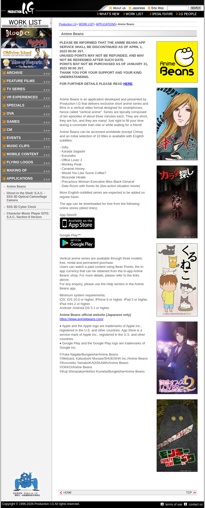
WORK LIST (86, 24)
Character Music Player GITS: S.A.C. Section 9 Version (28, 215)
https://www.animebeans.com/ (82, 319)
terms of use (171, 504)
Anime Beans (16, 186)
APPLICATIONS (106, 24)
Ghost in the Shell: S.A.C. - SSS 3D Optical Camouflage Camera (27, 196)
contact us (193, 504)
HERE (127, 84)
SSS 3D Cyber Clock (21, 207)
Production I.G (67, 24)
